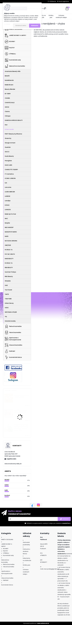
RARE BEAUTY (9, 259)
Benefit (7, 76)
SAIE (6, 285)
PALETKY (10, 48)
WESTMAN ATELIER (11, 312)
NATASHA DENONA (11, 241)
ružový (7, 485)
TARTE (7, 294)
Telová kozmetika (13, 332)
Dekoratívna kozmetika (15, 66)
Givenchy (8, 138)
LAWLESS (8, 209)
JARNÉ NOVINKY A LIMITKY (15, 35)
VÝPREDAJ (10, 54)
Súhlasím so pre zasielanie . (49, 523)
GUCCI (7, 152)
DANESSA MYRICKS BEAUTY (14, 120)
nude (6, 490)
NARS (6, 236)
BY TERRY (8, 94)
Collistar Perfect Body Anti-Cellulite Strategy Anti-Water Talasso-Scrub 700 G (21, 427)
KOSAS (7, 205)
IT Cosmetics (9, 174)
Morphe (7, 223)
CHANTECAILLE (9, 102)
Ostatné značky (10, 321)
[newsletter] (64, 519)
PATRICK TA (8, 250)
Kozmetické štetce (13, 357)
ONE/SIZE (8, 245)
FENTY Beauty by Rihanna (13, 134)
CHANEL (7, 98)
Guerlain (8, 147)
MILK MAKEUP (9, 227)
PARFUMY (10, 351)
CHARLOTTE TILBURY (11, 169)
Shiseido (8, 281)
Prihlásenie (53, 1)
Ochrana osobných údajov (61, 16)
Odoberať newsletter (19, 513)
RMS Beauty (9, 276)
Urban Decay (9, 303)
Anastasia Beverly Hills (12, 71)
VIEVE (6, 308)
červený (7, 479)
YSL (6, 316)
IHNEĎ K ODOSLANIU (13, 29)
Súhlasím (34, 26)
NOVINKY (10, 41)
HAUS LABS (8, 165)
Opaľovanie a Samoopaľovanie (13, 339)
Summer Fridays (10, 272)
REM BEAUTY (9, 267)
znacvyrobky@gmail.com (51, 569)
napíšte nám (11, 459)
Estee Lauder (9, 129)
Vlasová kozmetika (13, 345)
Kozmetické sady (13, 60)
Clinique (7, 116)
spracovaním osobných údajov (43, 523)
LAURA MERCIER (10, 192)
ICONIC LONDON (10, 178)
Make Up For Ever (10, 214)
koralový (7, 495)
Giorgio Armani (10, 143)
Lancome (8, 187)
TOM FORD (8, 299)
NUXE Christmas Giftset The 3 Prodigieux (21, 396)
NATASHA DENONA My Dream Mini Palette (20, 411)
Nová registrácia (64, 1)
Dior (6, 125)
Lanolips (7, 201)
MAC (6, 218)
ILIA (6, 183)
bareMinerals (9, 80)
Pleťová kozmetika (13, 326)
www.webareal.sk (43, 623)
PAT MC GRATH (10, 254)
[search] (45, 8)
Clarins (7, 111)
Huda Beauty (9, 156)
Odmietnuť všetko (20, 25)
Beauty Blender (10, 89)
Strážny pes (51, 16)
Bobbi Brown (9, 85)
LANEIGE (7, 196)
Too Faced (8, 290)
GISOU (7, 107)
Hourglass (8, 161)
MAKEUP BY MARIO (11, 232)
